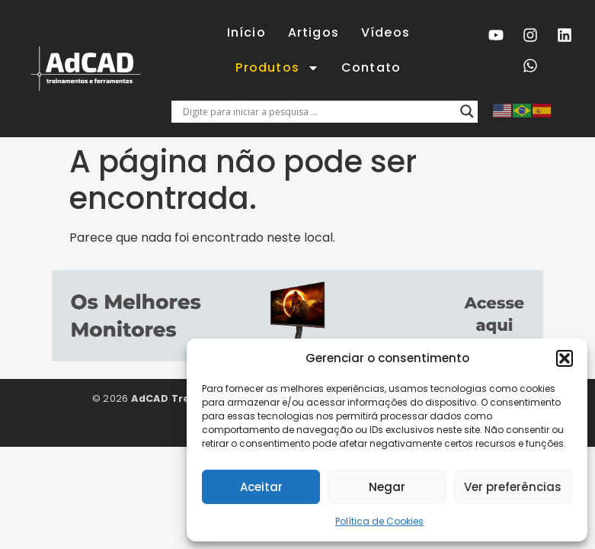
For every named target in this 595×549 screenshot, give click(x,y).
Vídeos (385, 32)
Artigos (313, 32)
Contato (371, 67)
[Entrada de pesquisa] (318, 111)
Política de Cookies (379, 521)
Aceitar (261, 487)
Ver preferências (512, 487)
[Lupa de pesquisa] (467, 111)
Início (246, 32)
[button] (564, 358)
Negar (387, 487)
